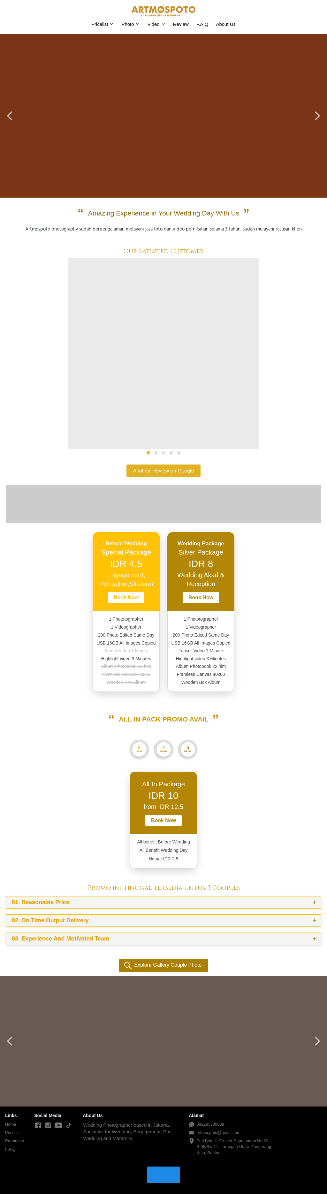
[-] (38, 1126)
